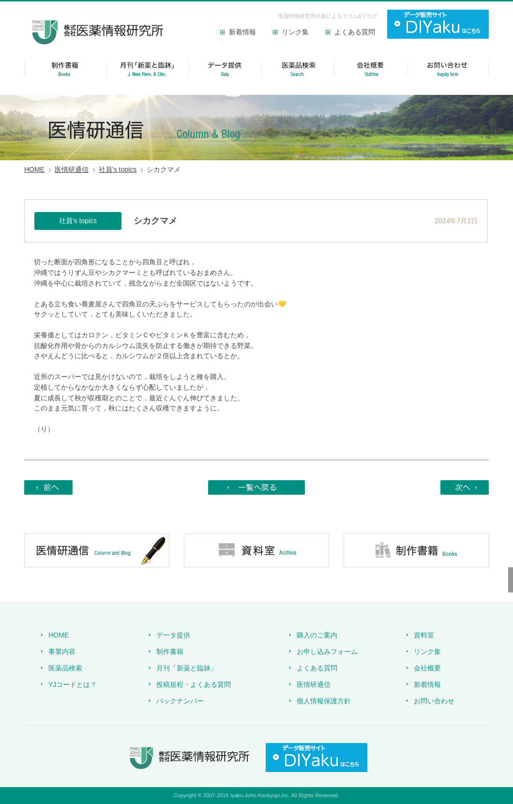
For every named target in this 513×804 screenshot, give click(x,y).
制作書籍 (169, 651)
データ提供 (173, 635)
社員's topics (117, 169)
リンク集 (295, 32)
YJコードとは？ (72, 684)
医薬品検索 (65, 668)
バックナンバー (180, 701)
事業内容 (61, 651)
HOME (34, 169)
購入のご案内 (317, 635)
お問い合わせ (434, 701)
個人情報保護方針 (324, 701)
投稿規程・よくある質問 (193, 684)
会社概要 (427, 668)
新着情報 (242, 32)
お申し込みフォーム (327, 651)
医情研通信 (72, 169)
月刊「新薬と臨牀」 (186, 668)
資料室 (424, 635)
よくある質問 (354, 32)
